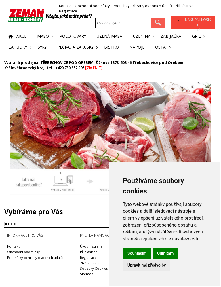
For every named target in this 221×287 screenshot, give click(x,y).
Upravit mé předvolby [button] (146, 265)
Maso (43, 36)
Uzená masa (110, 36)
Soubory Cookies (94, 268)
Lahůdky (18, 47)
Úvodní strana (91, 246)
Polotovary (73, 36)
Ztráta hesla (89, 263)
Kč (198, 25)
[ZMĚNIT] (94, 67)
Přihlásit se (184, 5)
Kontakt (65, 5)
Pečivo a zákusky (76, 47)
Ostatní (165, 47)
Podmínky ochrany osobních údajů (142, 5)
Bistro (113, 47)
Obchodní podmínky (92, 5)
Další (12, 224)
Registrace (68, 11)
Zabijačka (172, 36)
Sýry (42, 47)
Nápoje (138, 47)
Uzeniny (142, 36)
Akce (21, 36)
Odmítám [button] (165, 253)
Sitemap (86, 274)
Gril (197, 36)
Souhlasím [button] (137, 253)
